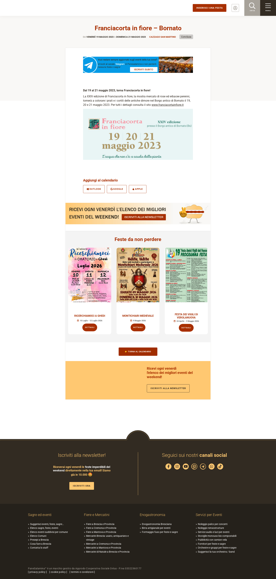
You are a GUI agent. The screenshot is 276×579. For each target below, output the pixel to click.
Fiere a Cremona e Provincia (101, 528)
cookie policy (58, 572)
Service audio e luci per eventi (213, 532)
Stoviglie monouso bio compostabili (217, 535)
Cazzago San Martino (162, 37)
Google (117, 189)
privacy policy (37, 572)
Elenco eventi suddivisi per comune (49, 532)
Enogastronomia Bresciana (157, 524)
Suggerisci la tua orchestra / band (216, 551)
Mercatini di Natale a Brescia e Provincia (108, 551)
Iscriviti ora (81, 485)
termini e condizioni (82, 572)
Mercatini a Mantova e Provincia (103, 547)
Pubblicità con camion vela (212, 539)
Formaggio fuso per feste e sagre (160, 532)
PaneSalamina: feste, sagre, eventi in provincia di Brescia (27, 8)
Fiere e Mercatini (96, 515)
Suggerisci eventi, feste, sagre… (47, 524)
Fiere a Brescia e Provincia (100, 524)
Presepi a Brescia (39, 539)
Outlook (94, 189)
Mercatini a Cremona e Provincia (103, 543)
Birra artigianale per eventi (156, 528)
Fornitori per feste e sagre (212, 543)
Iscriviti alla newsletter (168, 388)
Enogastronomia (152, 515)
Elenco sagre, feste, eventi (44, 528)
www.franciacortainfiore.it (168, 105)
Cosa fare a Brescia (40, 543)
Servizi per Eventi (209, 515)
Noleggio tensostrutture (211, 528)
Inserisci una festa (209, 8)
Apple (138, 189)
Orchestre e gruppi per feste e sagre (217, 547)
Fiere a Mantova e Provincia (101, 532)
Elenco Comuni (38, 535)
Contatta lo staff (39, 547)
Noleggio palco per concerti (212, 524)
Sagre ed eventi (40, 515)
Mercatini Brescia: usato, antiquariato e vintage (107, 537)
